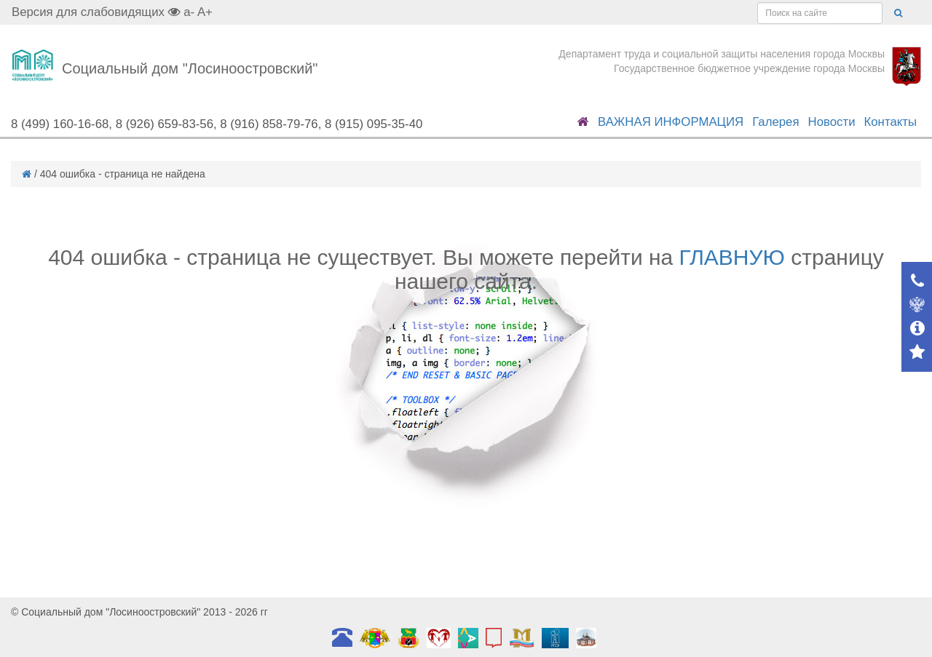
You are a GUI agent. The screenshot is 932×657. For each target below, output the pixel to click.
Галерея (775, 122)
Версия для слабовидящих (96, 12)
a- (188, 12)
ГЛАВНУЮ (732, 257)
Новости (832, 122)
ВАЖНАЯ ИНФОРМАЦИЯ (670, 122)
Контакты (890, 122)
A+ (205, 12)
